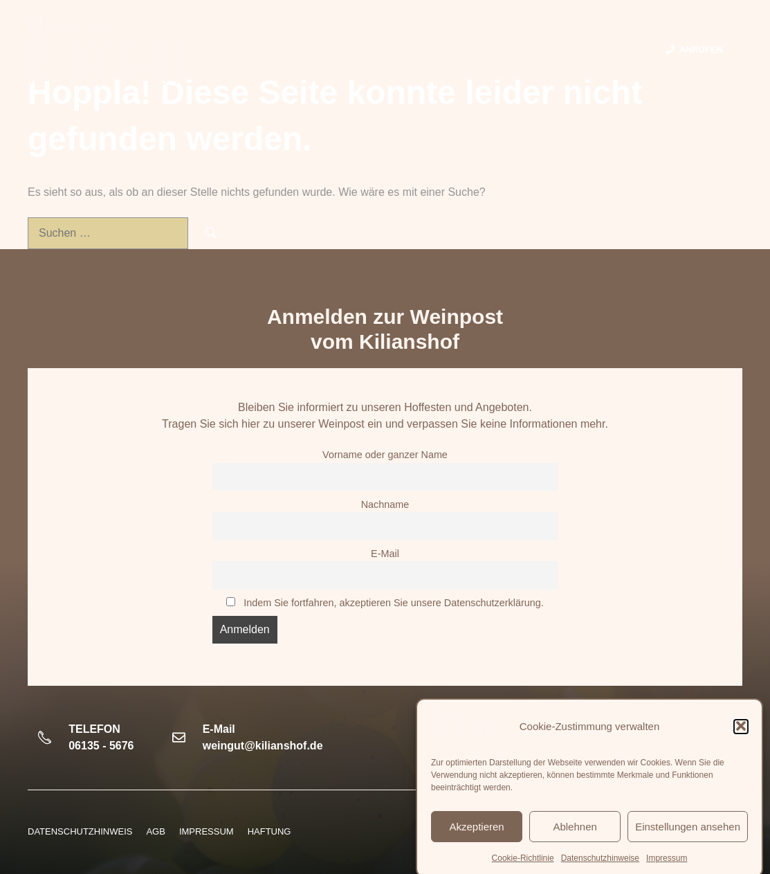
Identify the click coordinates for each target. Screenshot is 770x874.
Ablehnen (574, 838)
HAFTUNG (269, 831)
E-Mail (385, 553)
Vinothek (461, 49)
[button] (741, 738)
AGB (155, 831)
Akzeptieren (476, 838)
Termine (529, 49)
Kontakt (610, 50)
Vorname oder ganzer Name (385, 454)
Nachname (385, 504)
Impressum (206, 831)
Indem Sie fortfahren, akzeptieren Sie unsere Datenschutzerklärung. (394, 602)
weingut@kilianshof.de (263, 746)
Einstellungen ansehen (687, 838)
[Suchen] (211, 233)
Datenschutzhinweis (80, 831)
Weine (396, 50)
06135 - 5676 (101, 746)
